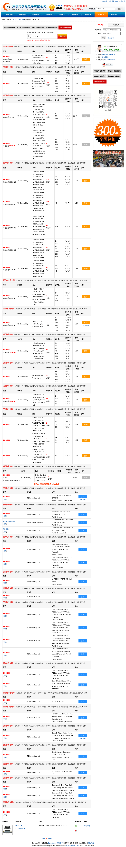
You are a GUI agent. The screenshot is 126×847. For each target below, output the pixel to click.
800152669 (105, 57)
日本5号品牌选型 (100, 81)
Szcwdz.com (52, 843)
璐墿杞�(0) (113, 1)
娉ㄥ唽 (122, 1)
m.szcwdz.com (110, 60)
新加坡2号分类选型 (23, 27)
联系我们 (114, 14)
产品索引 (62, 14)
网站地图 (91, 843)
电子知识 (75, 14)
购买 (85, 59)
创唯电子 (60, 843)
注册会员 (116, 25)
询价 (85, 116)
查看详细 (87, 826)
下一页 (50, 838)
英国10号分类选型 (38, 27)
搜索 (82, 497)
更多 (4, 499)
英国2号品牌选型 (100, 76)
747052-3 (6, 529)
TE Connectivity (20, 828)
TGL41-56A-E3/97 (9, 521)
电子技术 (88, 14)
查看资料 (86, 325)
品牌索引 (49, 14)
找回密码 (111, 38)
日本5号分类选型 (65, 27)
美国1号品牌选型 (100, 71)
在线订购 (101, 14)
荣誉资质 (35, 14)
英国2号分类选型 (51, 27)
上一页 (43, 838)
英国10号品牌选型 (114, 76)
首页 (14, 20)
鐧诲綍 (104, 1)
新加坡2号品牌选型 (114, 71)
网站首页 (9, 14)
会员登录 (100, 25)
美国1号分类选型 (9, 27)
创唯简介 (22, 14)
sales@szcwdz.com (108, 54)
